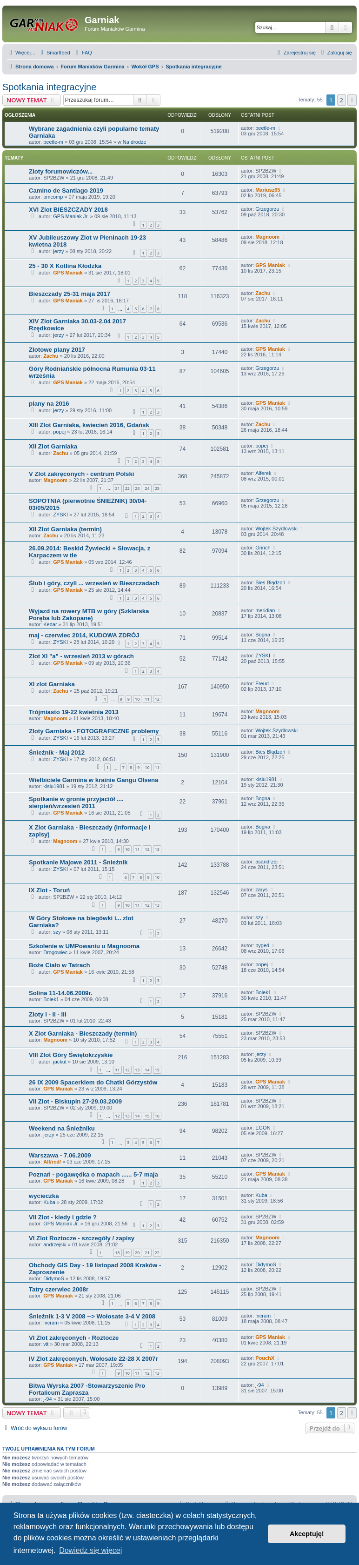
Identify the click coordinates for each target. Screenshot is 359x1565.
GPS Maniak (68, 272)
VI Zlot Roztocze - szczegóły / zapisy (81, 1238)
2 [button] (341, 100)
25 (157, 488)
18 (117, 1253)
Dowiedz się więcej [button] (90, 1550)
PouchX (264, 1358)
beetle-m (53, 142)
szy (57, 932)
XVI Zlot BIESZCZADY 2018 (68, 209)
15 (157, 1070)
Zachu (262, 293)
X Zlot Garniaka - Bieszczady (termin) (83, 1033)
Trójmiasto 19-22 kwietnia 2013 (74, 712)
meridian (265, 610)
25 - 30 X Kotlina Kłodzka (65, 265)
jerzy (58, 251)
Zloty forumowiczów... (61, 171)
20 (137, 1253)
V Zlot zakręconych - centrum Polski (81, 473)
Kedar (50, 624)
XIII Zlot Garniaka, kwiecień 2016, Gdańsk (89, 424)
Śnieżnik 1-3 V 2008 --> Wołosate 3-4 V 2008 (92, 1316)
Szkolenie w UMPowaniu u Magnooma (84, 946)
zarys (261, 889)
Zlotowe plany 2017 (57, 349)
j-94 (47, 1399)
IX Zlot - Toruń (49, 890)
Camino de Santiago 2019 (66, 190)
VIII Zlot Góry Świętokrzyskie (71, 1054)
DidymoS (53, 1278)
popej (59, 432)
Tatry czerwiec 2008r (58, 1289)
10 (137, 699)
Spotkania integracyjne (49, 87)
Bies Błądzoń (270, 582)
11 (147, 699)
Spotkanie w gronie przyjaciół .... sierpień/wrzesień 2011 (76, 802)
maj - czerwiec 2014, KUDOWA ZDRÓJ (84, 635)
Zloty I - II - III (47, 1014)
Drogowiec (55, 952)
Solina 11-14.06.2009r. (60, 993)
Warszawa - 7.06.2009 (60, 1155)
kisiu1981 (54, 786)
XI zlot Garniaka (52, 684)
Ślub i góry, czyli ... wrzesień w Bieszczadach (94, 583)
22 (127, 488)
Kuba (49, 1202)
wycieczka (44, 1195)
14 (147, 1070)
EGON (262, 1127)
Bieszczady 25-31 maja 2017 (69, 293)
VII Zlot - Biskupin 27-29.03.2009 (75, 1101)
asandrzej (266, 861)
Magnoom (267, 237)
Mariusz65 (267, 190)
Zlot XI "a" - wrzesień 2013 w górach (81, 656)
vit (45, 1344)
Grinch (262, 547)
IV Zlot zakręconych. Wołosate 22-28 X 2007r (93, 1358)
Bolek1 (51, 999)
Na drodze (134, 142)
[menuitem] (54, 52)
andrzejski (54, 1244)
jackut (59, 1061)
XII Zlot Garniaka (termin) (65, 529)
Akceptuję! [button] (307, 1534)
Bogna (262, 634)
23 (137, 488)
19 (127, 1253)
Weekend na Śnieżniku (62, 1128)
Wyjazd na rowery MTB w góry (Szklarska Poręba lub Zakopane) (89, 615)
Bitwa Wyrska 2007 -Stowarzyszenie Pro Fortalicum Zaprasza (87, 1389)
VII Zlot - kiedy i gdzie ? (63, 1217)
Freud (262, 683)
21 (117, 488)
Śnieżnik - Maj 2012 (57, 752)
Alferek (263, 473)
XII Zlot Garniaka (53, 446)
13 (157, 849)
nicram (51, 1322)
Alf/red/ (52, 1161)
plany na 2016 (49, 403)
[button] (352, 100)
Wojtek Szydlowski (276, 528)
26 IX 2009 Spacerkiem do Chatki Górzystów (93, 1082)
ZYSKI (60, 514)
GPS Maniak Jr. (70, 216)
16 (157, 1116)
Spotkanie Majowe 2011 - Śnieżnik (78, 862)
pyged (262, 945)
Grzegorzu (267, 209)
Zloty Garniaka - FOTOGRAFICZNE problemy (94, 731)
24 (147, 488)
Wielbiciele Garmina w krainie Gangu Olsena (93, 779)
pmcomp (53, 197)
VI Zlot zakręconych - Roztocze (74, 1337)
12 (157, 699)
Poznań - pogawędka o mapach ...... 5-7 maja (93, 1174)
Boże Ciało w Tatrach (59, 965)
